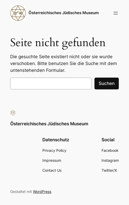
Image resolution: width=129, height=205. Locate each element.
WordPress (42, 191)
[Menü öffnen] (116, 13)
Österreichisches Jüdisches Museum (64, 12)
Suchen (107, 83)
